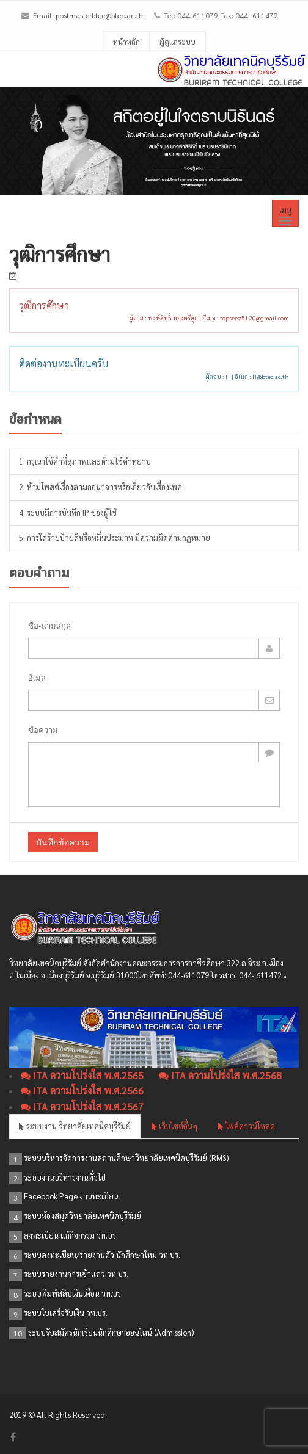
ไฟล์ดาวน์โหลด (246, 1126)
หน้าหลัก (126, 41)
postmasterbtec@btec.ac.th (99, 15)
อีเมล (37, 677)
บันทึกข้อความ (63, 842)
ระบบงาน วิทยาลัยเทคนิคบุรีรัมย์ (75, 1126)
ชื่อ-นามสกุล (49, 625)
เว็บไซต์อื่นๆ (174, 1126)
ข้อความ (43, 730)
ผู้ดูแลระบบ (178, 41)
